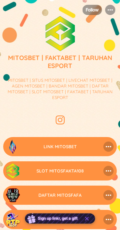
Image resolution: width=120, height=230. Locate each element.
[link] (60, 146)
